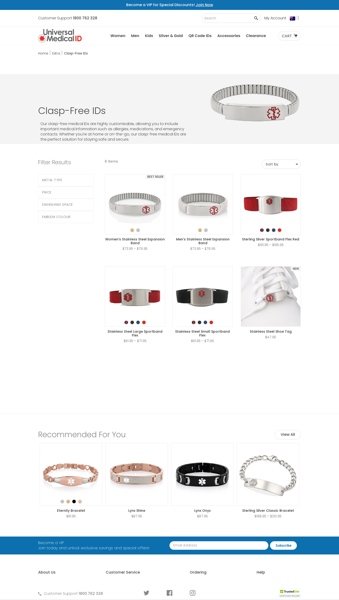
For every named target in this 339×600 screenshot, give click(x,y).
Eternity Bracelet (71, 454)
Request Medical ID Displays (194, 543)
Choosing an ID (250, 543)
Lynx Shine (136, 454)
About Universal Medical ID (62, 527)
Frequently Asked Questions (127, 535)
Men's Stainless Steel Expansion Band (203, 213)
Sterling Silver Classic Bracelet (268, 454)
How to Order (181, 527)
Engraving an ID (250, 551)
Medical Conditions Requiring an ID (267, 559)
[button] (295, 18)
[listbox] (135, 198)
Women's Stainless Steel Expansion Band (135, 213)
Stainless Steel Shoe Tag (271, 303)
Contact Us (112, 527)
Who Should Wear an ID (257, 535)
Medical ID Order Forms (189, 559)
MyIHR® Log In (50, 559)
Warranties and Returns (123, 551)
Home (43, 53)
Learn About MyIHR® (55, 551)
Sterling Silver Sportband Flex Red (270, 211)
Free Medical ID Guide (255, 527)
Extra (56, 53)
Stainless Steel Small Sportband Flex (202, 305)
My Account (275, 18)
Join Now (204, 5)
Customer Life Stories (57, 567)
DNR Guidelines (249, 575)
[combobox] (231, 18)
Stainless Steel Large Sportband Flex (135, 305)
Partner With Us (51, 543)
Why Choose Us (52, 535)
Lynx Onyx (202, 454)
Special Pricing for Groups (192, 551)
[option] (132, 202)
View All (288, 378)
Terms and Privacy (119, 543)
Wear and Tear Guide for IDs (261, 567)
